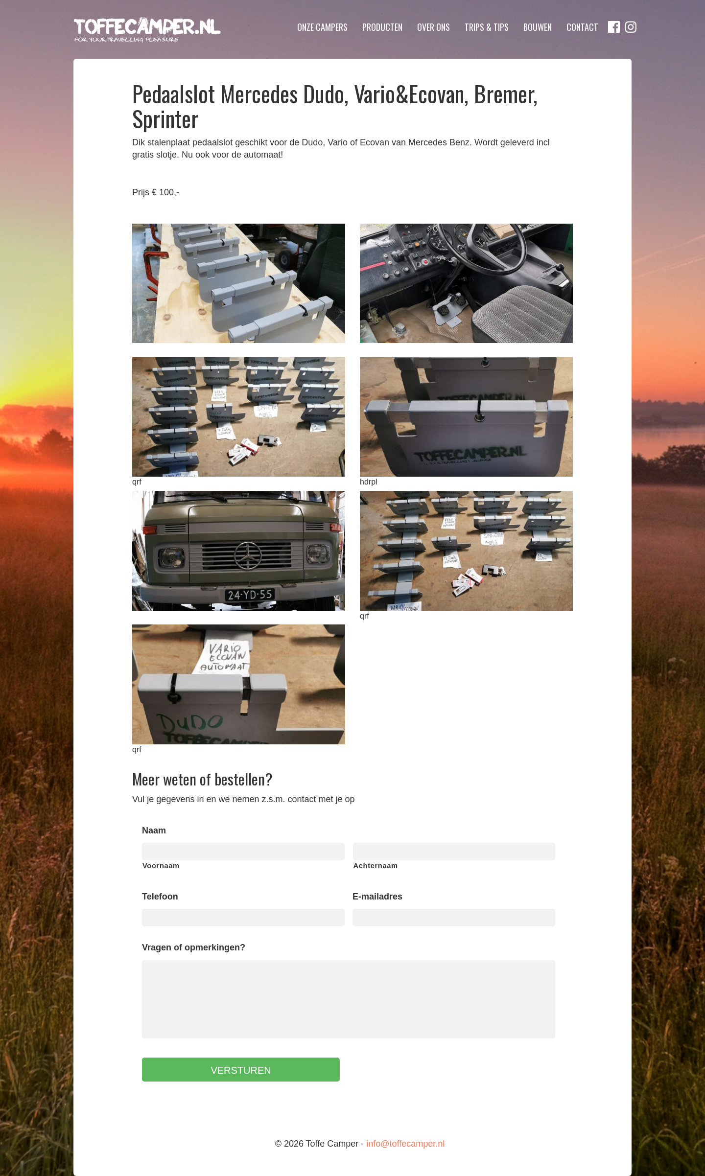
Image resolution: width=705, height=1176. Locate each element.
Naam (154, 830)
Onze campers (322, 27)
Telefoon (160, 896)
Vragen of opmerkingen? (193, 947)
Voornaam (161, 866)
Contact (582, 27)
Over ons (433, 27)
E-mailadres (377, 896)
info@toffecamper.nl (405, 1144)
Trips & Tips (487, 27)
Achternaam (375, 866)
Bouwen (537, 27)
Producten (382, 27)
